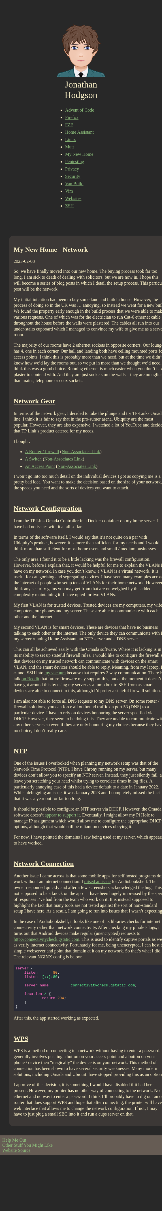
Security (72, 176)
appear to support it (62, 815)
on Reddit (30, 678)
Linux (70, 139)
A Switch (33, 459)
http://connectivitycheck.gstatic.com (46, 939)
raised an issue (97, 881)
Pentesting (74, 161)
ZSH (69, 205)
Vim (69, 191)
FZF (69, 124)
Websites (73, 198)
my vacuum (55, 672)
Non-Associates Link (81, 451)
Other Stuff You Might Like (27, 1153)
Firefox (71, 117)
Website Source (16, 1158)
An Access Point (40, 466)
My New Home (79, 154)
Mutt (69, 146)
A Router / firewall (42, 451)
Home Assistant (79, 132)
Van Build (74, 183)
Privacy (72, 169)
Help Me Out (14, 1148)
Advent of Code (79, 110)
